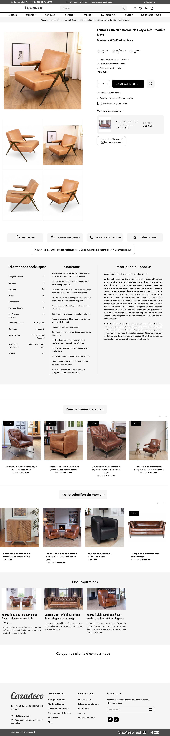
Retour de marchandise (89, 704)
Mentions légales (56, 704)
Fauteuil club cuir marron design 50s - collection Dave (149, 468)
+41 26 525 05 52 (115, 142)
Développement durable (59, 713)
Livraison (82, 713)
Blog (50, 722)
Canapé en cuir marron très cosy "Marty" (145, 555)
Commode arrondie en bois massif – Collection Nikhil (17, 555)
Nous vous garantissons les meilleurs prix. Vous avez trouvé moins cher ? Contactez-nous (83, 249)
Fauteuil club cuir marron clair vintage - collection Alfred (63, 468)
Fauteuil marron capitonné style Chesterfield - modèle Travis (106, 469)
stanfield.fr (108, 2)
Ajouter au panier (128, 84)
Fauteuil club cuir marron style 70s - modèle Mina (21, 468)
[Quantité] (103, 84)
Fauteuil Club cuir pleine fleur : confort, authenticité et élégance (105, 616)
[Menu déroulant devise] (138, 2)
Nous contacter (85, 699)
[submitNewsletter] (150, 709)
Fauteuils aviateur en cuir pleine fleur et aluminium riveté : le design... (19, 618)
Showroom (53, 717)
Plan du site (83, 708)
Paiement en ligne (86, 717)
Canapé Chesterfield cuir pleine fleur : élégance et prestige (62, 616)
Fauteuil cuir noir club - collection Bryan (100, 555)
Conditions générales (58, 708)
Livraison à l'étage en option (115, 104)
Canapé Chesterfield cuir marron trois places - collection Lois (127, 125)
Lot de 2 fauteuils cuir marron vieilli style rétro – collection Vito (61, 556)
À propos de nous (56, 699)
